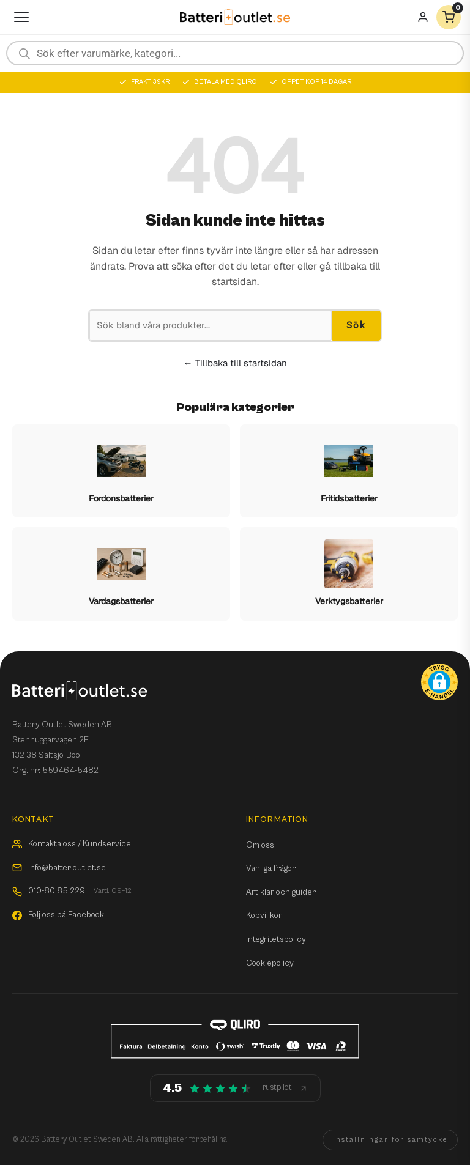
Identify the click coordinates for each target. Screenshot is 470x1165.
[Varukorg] (448, 17)
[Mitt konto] (423, 17)
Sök (356, 325)
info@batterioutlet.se (59, 868)
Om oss (260, 845)
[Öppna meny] (21, 17)
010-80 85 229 (72, 891)
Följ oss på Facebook (58, 915)
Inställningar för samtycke (390, 1140)
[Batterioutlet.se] (235, 17)
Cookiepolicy (270, 963)
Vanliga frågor (271, 868)
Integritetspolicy (276, 939)
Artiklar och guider (281, 892)
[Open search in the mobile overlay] (235, 53)
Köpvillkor (264, 915)
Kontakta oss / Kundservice (71, 844)
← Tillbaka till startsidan (235, 363)
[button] (439, 682)
